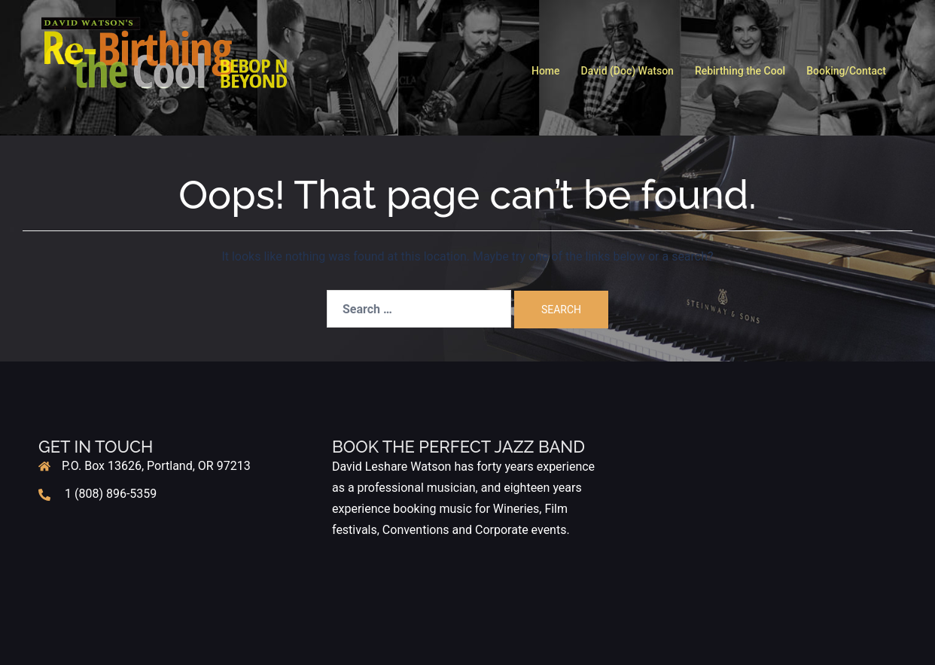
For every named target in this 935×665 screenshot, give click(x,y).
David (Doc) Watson (627, 71)
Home (545, 71)
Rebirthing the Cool (740, 71)
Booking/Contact (846, 71)
